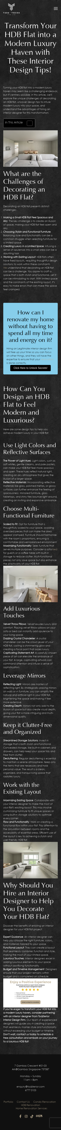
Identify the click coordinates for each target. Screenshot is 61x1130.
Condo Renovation (44, 1102)
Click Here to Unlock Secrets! (30, 368)
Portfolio (8, 1102)
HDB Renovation (30, 1105)
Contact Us (23, 1102)
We (5, 268)
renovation (47, 359)
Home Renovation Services (31, 1108)
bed (54, 549)
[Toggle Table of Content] (28, 123)
